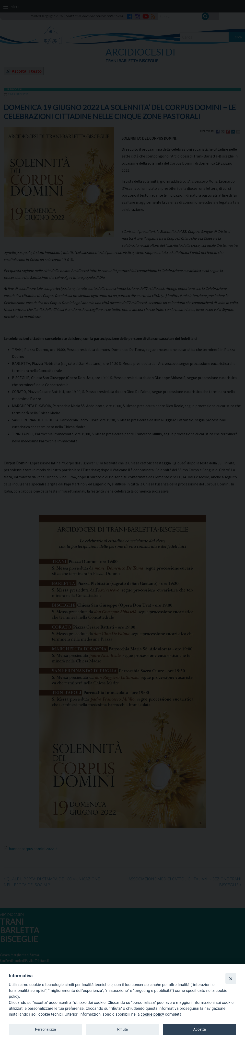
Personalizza (45, 1029)
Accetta (199, 1029)
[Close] (230, 978)
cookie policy (152, 1014)
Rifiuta (122, 1029)
